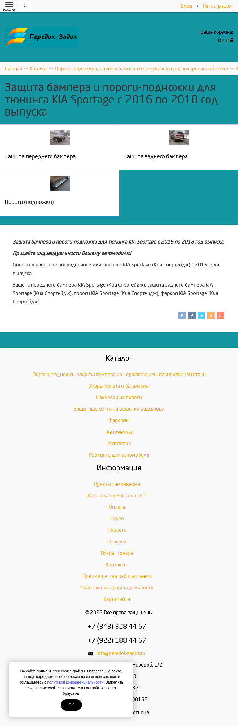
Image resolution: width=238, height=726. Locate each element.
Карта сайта (117, 599)
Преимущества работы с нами (116, 576)
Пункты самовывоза (117, 484)
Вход (186, 6)
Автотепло (119, 443)
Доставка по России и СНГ (116, 495)
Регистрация (217, 6)
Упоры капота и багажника (119, 386)
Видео (116, 518)
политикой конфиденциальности (75, 682)
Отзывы (117, 541)
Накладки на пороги (119, 397)
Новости (116, 530)
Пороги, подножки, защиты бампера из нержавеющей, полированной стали (119, 374)
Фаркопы (119, 420)
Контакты (117, 564)
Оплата (117, 507)
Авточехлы (119, 432)
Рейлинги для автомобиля (119, 455)
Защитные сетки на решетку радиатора (119, 408)
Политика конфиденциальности (116, 587)
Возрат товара (117, 553)
